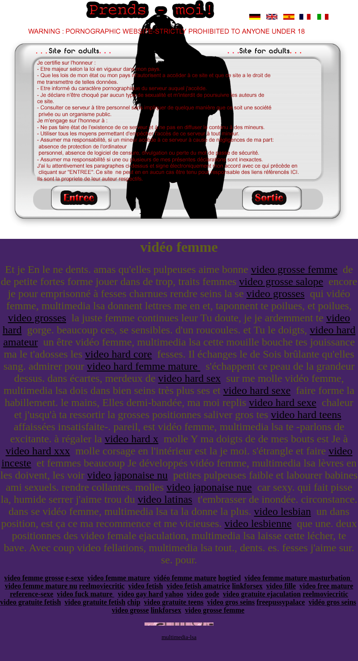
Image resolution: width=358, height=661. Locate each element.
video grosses (276, 293)
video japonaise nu (127, 475)
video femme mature (118, 578)
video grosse (130, 610)
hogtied (229, 578)
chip (133, 602)
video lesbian (282, 511)
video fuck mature (85, 594)
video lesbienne (258, 523)
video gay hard (140, 594)
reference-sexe (31, 594)
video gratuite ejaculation (262, 594)
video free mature (326, 586)
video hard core (118, 354)
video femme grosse (34, 578)
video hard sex (189, 378)
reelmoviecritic (102, 586)
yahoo (174, 594)
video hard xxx (37, 451)
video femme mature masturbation (298, 578)
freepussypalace (280, 602)
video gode (203, 594)
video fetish (145, 586)
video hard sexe (257, 390)
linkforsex (247, 586)
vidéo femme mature (184, 578)
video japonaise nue (209, 487)
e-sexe (74, 578)
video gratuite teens (174, 602)
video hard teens (306, 414)
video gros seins (231, 602)
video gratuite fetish (30, 602)
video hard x (131, 439)
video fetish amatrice (198, 586)
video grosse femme (294, 269)
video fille (281, 586)
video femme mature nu (41, 586)
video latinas (165, 499)
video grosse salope (281, 281)
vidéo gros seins (332, 602)
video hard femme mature (143, 366)
